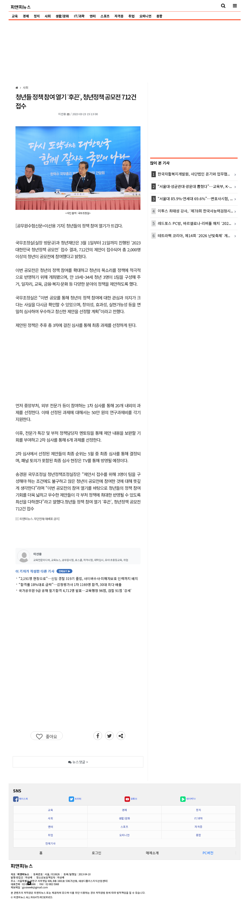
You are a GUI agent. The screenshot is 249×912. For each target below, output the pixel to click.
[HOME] (16, 87)
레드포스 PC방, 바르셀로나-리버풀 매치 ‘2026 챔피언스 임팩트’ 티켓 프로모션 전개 (197, 223)
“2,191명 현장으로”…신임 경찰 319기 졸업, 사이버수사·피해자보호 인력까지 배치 (78, 578)
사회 (48, 16)
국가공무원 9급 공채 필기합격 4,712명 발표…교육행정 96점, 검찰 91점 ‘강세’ (75, 590)
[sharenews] (121, 735)
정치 (37, 16)
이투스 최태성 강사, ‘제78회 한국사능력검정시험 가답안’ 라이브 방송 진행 (197, 211)
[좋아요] (47, 735)
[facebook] (97, 735)
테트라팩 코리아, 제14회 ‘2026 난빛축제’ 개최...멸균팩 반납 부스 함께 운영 (197, 235)
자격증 (119, 16)
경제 (26, 16)
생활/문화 (62, 16)
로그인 (96, 852)
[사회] (25, 87)
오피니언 (145, 16)
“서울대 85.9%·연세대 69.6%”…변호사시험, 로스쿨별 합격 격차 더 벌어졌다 (197, 198)
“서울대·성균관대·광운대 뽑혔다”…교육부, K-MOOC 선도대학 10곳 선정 (197, 186)
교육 (15, 16)
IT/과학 (79, 16)
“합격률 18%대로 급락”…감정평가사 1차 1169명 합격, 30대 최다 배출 (70, 584)
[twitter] (109, 735)
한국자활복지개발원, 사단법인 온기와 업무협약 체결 (197, 174)
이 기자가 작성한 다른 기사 (43, 571)
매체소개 (152, 852)
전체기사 (50, 843)
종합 (159, 16)
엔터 (93, 16)
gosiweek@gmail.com (35, 887)
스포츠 (105, 16)
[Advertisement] (125, 50)
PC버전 (208, 852)
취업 (131, 16)
